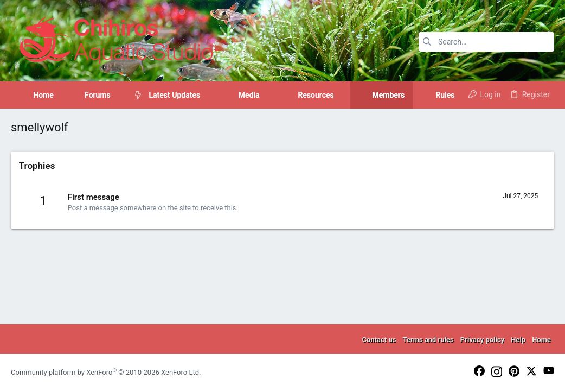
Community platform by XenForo (106, 372)
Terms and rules (427, 340)
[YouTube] (548, 371)
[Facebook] (479, 371)
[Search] (486, 42)
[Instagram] (496, 372)
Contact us (379, 340)
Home (541, 340)
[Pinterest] (514, 372)
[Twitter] (531, 371)
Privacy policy (482, 340)
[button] (119, 95)
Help (518, 340)
